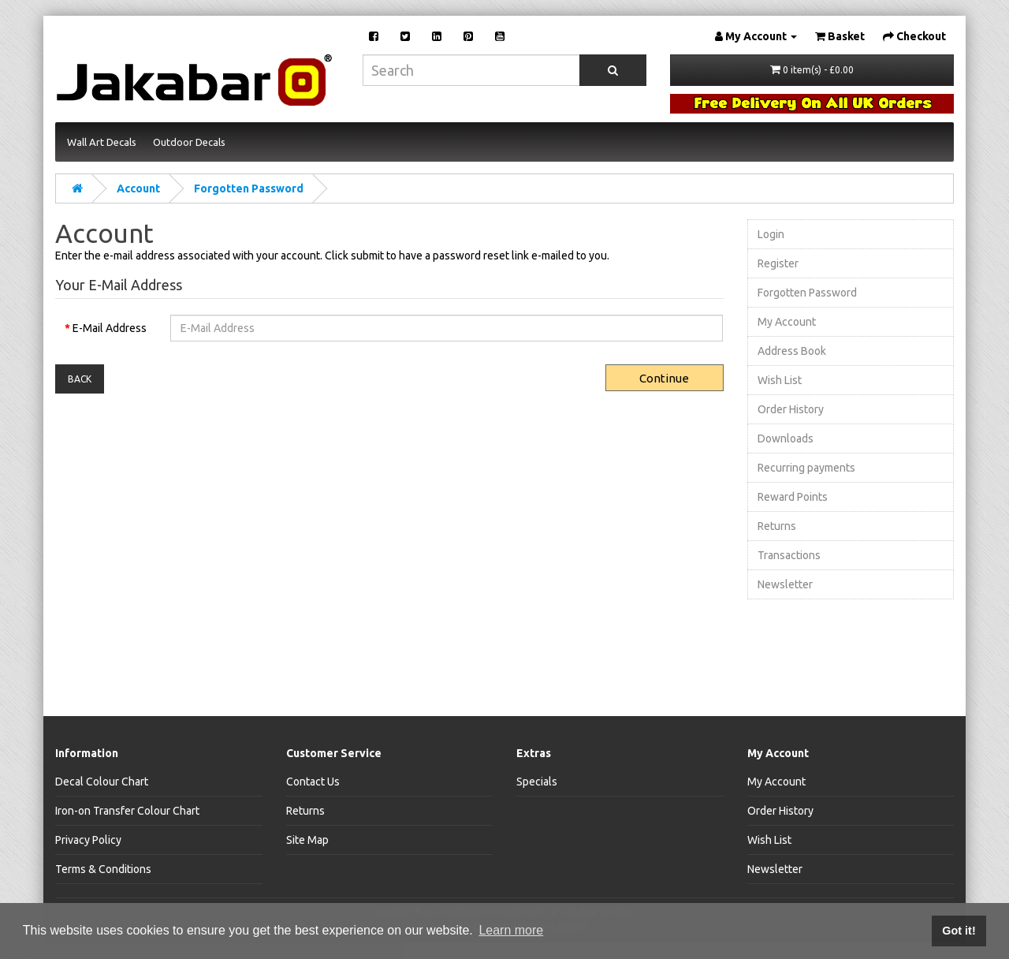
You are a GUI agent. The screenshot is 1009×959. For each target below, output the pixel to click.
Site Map (307, 840)
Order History (791, 409)
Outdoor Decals (189, 141)
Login (771, 234)
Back (79, 379)
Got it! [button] (958, 930)
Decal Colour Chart (101, 781)
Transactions (789, 555)
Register (778, 263)
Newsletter (785, 584)
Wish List (780, 380)
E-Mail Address (110, 328)
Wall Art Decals (101, 141)
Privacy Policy (88, 840)
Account (138, 188)
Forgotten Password (248, 188)
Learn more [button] (510, 930)
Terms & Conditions (103, 869)
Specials (536, 781)
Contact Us (313, 781)
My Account (787, 321)
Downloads (786, 438)
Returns (777, 526)
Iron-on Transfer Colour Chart (127, 810)
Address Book (792, 351)
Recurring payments (806, 467)
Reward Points (793, 497)
